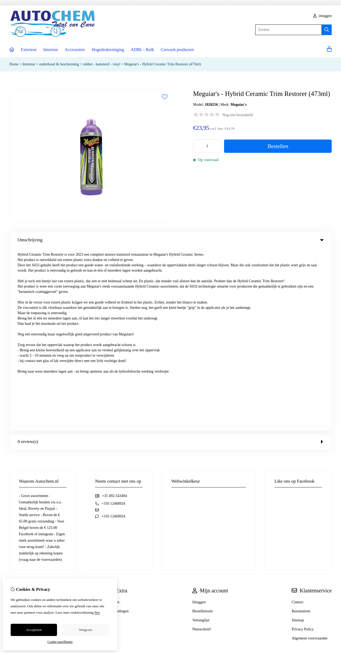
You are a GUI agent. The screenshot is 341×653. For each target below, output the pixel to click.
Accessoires (75, 49)
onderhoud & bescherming (59, 64)
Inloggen (199, 420)
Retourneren (301, 429)
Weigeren (85, 630)
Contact (297, 420)
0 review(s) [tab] (170, 259)
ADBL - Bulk (142, 49)
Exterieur (29, 49)
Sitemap (298, 438)
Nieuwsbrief (201, 447)
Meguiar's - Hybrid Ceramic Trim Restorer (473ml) (162, 64)
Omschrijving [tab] (170, 239)
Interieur (50, 49)
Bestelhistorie (202, 429)
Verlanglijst (201, 438)
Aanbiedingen (118, 429)
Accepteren (34, 630)
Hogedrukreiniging (108, 49)
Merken (113, 420)
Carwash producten (177, 49)
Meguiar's (238, 105)
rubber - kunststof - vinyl (101, 64)
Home (13, 64)
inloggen (322, 16)
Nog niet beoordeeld (237, 115)
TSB (329, 490)
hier (97, 612)
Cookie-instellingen (60, 642)
